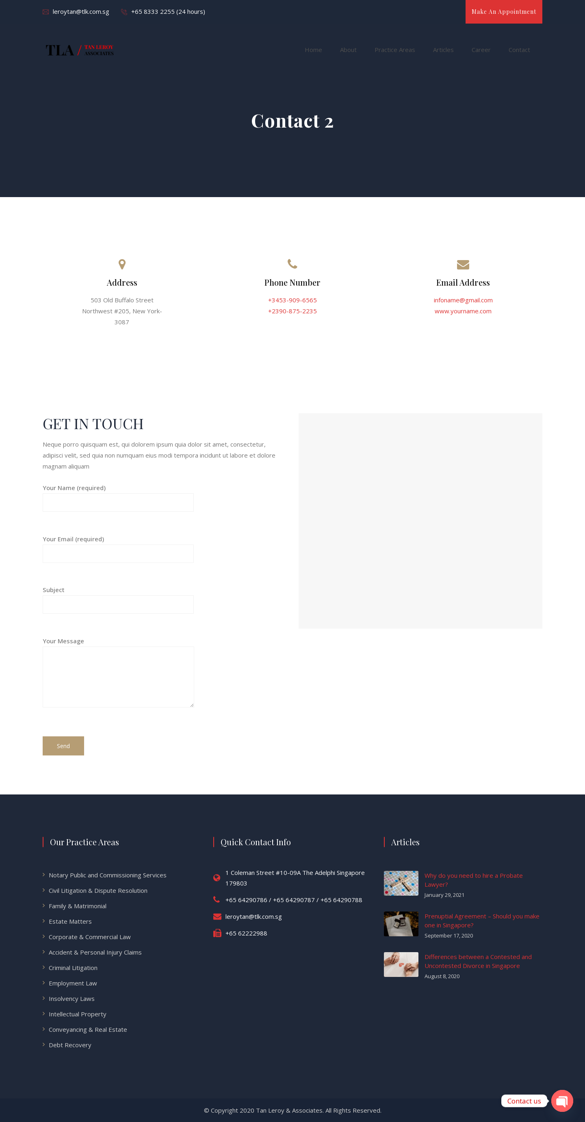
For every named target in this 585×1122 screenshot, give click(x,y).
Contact (519, 50)
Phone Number (292, 282)
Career (481, 50)
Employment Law (73, 983)
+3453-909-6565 (292, 300)
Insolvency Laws (72, 998)
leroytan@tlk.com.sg (81, 11)
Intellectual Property (77, 1014)
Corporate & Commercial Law (90, 937)
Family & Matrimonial (77, 906)
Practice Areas (395, 50)
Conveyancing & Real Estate (88, 1029)
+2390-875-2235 (292, 311)
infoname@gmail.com (463, 300)
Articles (443, 50)
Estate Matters (70, 921)
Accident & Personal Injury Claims (95, 952)
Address (122, 282)
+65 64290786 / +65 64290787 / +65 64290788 (293, 900)
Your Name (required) (118, 495)
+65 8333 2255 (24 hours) (168, 11)
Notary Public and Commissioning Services (108, 875)
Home (313, 50)
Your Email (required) (118, 546)
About (348, 50)
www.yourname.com (463, 311)
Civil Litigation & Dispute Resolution (98, 890)
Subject (118, 597)
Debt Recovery (70, 1045)
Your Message (118, 679)
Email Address (463, 282)
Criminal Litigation (73, 968)
